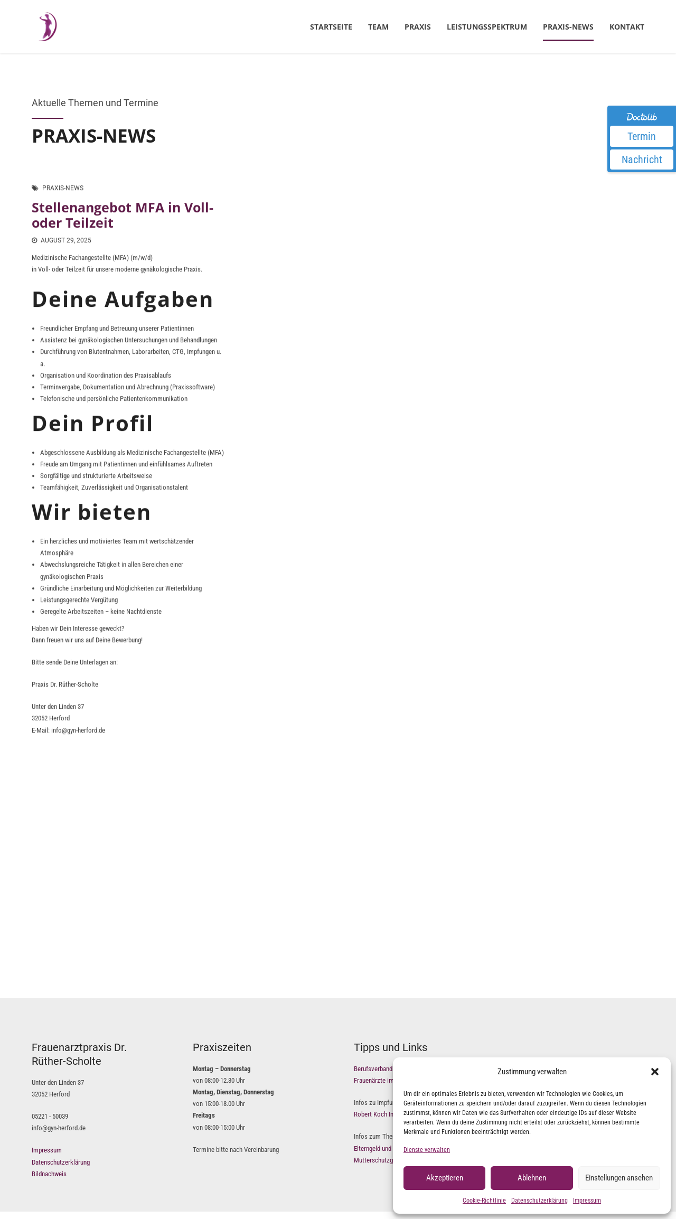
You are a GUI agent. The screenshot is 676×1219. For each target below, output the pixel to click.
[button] (655, 1071)
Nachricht (642, 159)
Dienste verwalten (426, 1150)
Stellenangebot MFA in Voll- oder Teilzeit (122, 215)
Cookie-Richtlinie (484, 1200)
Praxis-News (568, 27)
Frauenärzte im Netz (381, 1080)
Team (378, 27)
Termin (641, 136)
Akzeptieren (444, 1178)
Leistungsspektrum (487, 27)
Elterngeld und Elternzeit (386, 1148)
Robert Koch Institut (381, 1114)
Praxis (418, 27)
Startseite (331, 27)
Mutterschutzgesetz (381, 1160)
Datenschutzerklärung (539, 1200)
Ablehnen (532, 1178)
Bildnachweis (49, 1174)
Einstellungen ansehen (619, 1178)
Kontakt (626, 27)
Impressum (587, 1200)
